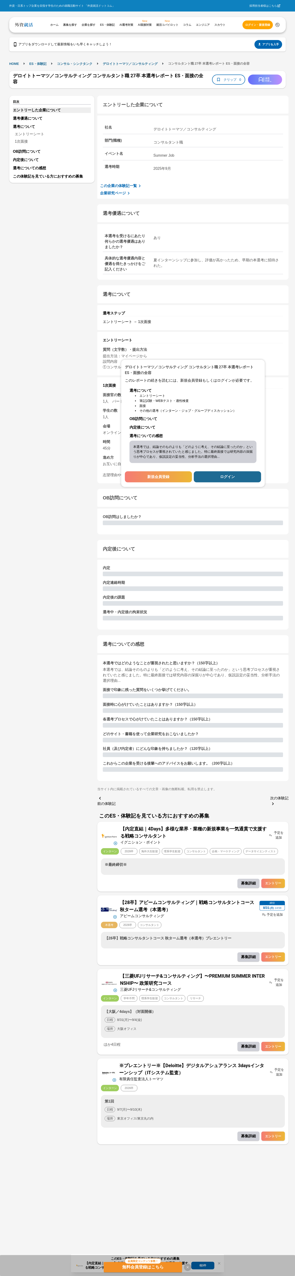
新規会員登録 (158, 476)
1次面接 (21, 141)
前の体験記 (106, 800)
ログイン (227, 476)
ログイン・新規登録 (257, 24)
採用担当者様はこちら (263, 5)
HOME (14, 64)
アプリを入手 (268, 44)
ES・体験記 (38, 64)
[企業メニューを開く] (109, 835)
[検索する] (277, 25)
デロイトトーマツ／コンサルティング (130, 64)
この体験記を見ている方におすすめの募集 (48, 176)
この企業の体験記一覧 (121, 186)
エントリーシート (29, 134)
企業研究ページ (115, 193)
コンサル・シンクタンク (74, 64)
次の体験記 (279, 801)
